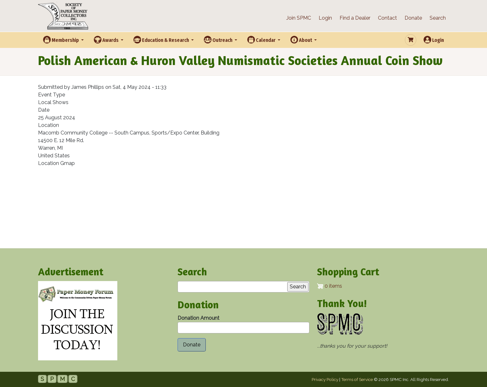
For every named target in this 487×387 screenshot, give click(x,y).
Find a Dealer (355, 18)
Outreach (218, 39)
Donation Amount (198, 318)
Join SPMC (298, 18)
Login (325, 18)
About (301, 39)
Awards (107, 39)
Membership (61, 39)
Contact (387, 18)
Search (438, 18)
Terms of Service (357, 379)
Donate (413, 18)
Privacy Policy (325, 379)
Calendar (261, 39)
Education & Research (161, 39)
